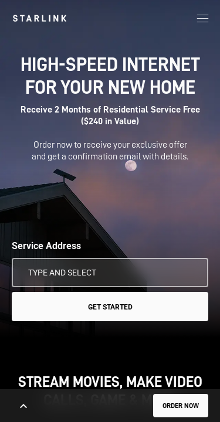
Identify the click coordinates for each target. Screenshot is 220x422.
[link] (39, 18)
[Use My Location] (191, 273)
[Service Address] (110, 272)
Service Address (46, 245)
